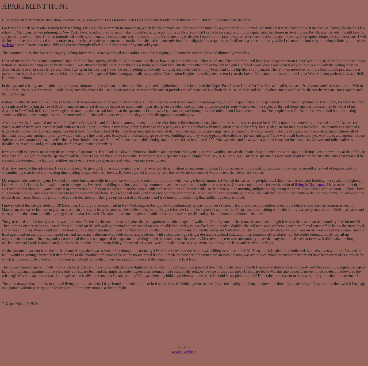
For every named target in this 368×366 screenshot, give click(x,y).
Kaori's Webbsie (184, 352)
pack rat (8, 45)
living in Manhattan (310, 185)
